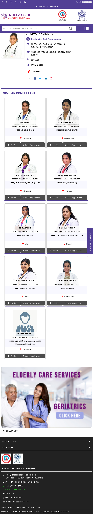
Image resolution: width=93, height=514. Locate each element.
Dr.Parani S (25, 228)
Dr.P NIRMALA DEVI (67, 122)
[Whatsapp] (15, 2)
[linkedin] (25, 2)
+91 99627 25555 (14, 486)
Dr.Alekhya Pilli (25, 333)
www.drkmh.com (13, 497)
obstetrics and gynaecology (46, 39)
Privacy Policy (7, 507)
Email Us (40, 6)
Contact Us (35, 507)
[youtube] (20, 2)
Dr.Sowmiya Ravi (25, 281)
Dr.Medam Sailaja (67, 281)
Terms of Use (21, 507)
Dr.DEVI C (25, 122)
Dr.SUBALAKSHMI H (67, 175)
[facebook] (2, 2)
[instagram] (6, 2)
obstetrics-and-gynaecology (25, 126)
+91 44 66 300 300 (84, 2)
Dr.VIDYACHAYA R (25, 175)
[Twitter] (11, 2)
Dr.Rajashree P (67, 228)
